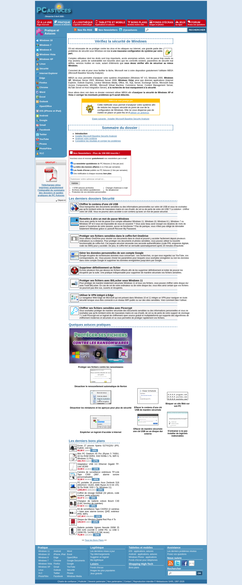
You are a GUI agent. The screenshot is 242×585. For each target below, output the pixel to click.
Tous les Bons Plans (94, 540)
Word (69, 551)
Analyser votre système (86, 138)
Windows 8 (43, 557)
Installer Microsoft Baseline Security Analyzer (96, 136)
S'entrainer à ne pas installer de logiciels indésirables (178, 433)
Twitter (57, 573)
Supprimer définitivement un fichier (100, 267)
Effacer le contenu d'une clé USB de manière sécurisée (148, 408)
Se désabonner (112, 190)
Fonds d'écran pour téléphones (143, 560)
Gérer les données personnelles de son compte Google (111, 253)
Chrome (57, 560)
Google (70, 564)
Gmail (56, 567)
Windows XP (44, 567)
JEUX (180, 23)
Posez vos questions (176, 554)
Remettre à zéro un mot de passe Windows (104, 218)
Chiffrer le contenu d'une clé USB (98, 204)
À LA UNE (44, 23)
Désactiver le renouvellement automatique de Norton (101, 386)
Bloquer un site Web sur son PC (178, 404)
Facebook (58, 576)
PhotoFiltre (43, 576)
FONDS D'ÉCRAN (161, 23)
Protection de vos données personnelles (89, 192)
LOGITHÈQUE (83, 23)
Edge (56, 557)
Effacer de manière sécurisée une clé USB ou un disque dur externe (148, 431)
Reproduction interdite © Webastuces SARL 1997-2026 (158, 581)
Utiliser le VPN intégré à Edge (96, 295)
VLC (40, 573)
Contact (127, 581)
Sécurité (71, 570)
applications (139, 551)
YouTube (71, 567)
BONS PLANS (137, 23)
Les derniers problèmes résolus (181, 551)
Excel (69, 554)
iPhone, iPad (60, 554)
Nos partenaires (114, 581)
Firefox (57, 564)
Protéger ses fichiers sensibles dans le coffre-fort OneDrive (113, 235)
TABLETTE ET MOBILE (110, 23)
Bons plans (134, 567)
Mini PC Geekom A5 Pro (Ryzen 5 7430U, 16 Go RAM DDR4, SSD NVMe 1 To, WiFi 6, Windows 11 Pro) (98, 456)
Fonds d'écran (96, 567)
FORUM (196, 23)
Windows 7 (43, 560)
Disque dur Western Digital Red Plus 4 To (96, 519)
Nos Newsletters (107, 30)
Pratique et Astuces (52, 32)
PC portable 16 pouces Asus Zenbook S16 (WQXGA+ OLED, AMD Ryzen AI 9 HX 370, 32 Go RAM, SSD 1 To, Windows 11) (98, 485)
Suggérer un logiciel (99, 557)
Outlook (57, 570)
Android (57, 551)
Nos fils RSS (85, 30)
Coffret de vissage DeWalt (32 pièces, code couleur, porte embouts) (98, 494)
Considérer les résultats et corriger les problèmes (98, 141)
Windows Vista (45, 564)
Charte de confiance (67, 581)
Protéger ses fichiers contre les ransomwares (100, 367)
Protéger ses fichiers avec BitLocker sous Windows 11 (111, 280)
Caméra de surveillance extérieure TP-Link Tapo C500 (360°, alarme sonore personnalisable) (98, 474)
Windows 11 (44, 551)
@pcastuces (130, 30)
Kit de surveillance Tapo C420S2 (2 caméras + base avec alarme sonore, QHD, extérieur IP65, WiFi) (98, 511)
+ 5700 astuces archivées (83, 188)
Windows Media (74, 576)
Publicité (82, 581)
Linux (40, 570)
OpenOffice (72, 557)
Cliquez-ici (61, 200)
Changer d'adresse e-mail (117, 188)
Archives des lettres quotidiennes (86, 190)
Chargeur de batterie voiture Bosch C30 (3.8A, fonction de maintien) (98, 502)
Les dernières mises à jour (102, 551)
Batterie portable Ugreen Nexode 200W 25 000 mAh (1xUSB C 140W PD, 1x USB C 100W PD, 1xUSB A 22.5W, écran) (98, 530)
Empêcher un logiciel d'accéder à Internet (100, 432)
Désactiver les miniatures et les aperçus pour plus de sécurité (101, 408)
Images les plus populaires (102, 570)
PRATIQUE (62, 23)
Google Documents (76, 560)
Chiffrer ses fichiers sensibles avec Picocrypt (105, 308)
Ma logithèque (96, 560)
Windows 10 (44, 554)
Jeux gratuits (96, 573)
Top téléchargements (100, 554)
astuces (149, 551)
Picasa (70, 573)
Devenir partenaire (96, 581)
